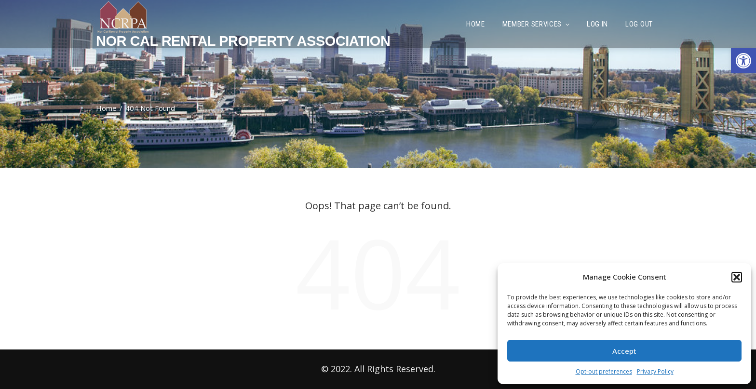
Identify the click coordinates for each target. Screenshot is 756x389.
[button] (743, 60)
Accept (624, 351)
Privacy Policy (655, 371)
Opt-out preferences (604, 371)
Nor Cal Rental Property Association (243, 41)
